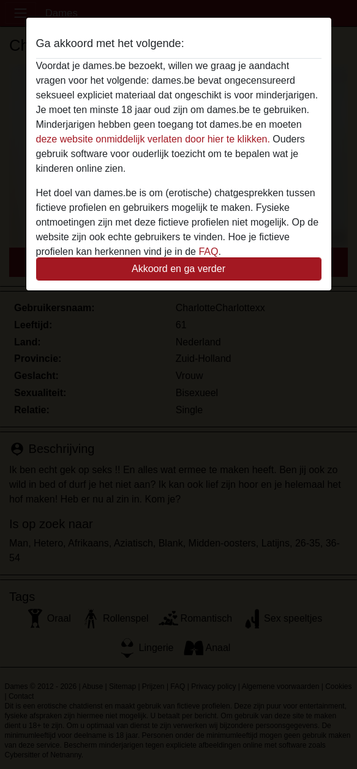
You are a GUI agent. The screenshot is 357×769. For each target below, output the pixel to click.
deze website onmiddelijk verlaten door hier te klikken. (153, 139)
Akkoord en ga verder (178, 268)
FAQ (208, 251)
